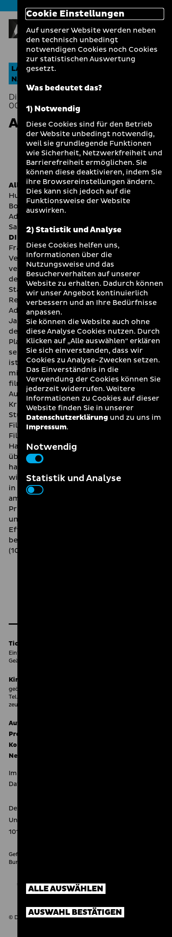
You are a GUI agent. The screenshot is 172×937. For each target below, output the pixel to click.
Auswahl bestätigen (75, 912)
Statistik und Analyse (73, 483)
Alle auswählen (65, 889)
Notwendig (51, 452)
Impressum (46, 427)
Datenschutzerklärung (67, 417)
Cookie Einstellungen (75, 14)
